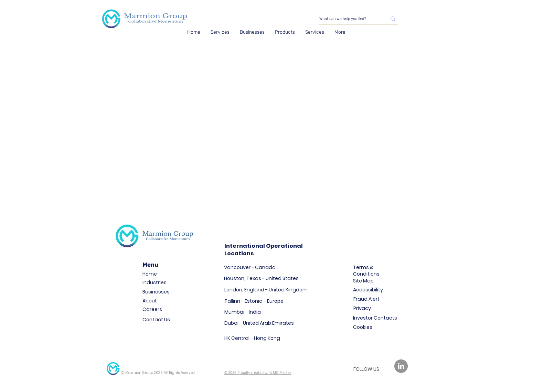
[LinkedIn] (401, 366)
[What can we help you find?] (347, 18)
